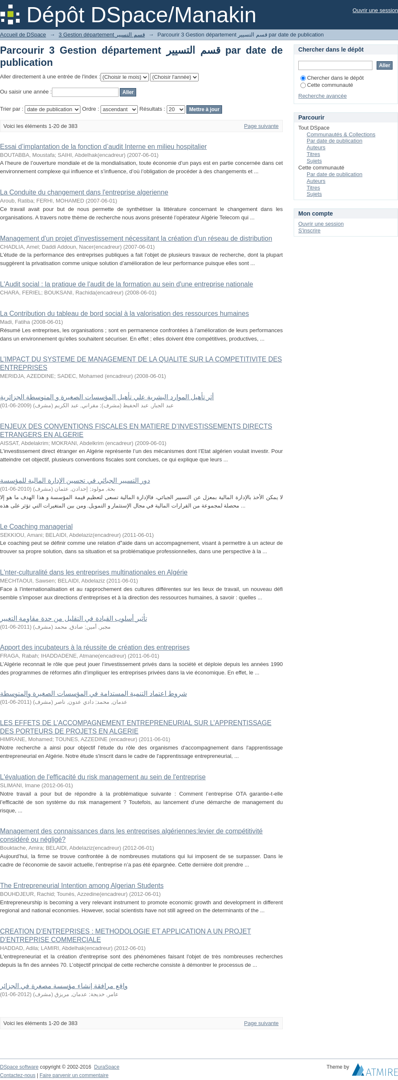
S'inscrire (309, 230)
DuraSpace (106, 1067)
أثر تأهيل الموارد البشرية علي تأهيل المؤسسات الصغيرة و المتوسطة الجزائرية (107, 397)
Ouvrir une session (375, 10)
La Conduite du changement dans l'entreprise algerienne (84, 192)
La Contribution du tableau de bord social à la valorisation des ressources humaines (124, 313)
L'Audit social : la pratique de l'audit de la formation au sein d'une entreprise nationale (126, 284)
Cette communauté (326, 85)
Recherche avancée (322, 96)
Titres (313, 154)
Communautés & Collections (341, 134)
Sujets (314, 161)
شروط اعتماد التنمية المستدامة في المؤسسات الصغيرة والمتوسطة (93, 693)
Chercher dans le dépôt (332, 78)
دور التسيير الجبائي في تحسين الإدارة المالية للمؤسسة (75, 480)
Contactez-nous (18, 1075)
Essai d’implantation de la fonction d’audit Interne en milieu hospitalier (103, 146)
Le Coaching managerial (36, 526)
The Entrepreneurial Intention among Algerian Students (81, 885)
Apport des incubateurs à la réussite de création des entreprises (95, 647)
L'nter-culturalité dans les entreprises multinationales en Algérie (94, 572)
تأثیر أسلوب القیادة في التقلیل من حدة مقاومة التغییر (73, 618)
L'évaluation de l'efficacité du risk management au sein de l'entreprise (103, 777)
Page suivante (261, 126)
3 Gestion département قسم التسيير (102, 34)
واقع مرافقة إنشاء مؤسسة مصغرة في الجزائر (64, 985)
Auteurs (316, 147)
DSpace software (19, 1067)
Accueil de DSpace (23, 34)
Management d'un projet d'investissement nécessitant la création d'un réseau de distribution (136, 238)
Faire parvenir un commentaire (73, 1075)
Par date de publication (334, 141)
